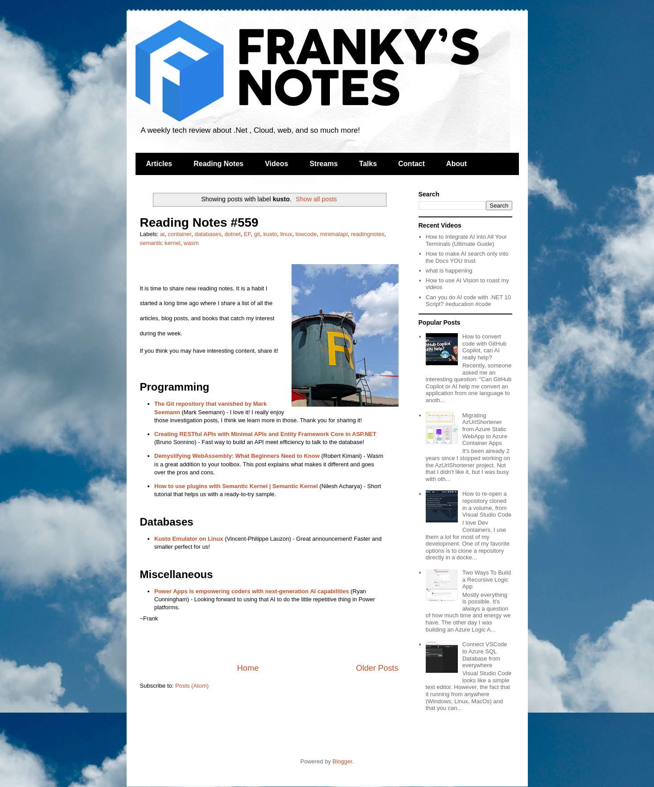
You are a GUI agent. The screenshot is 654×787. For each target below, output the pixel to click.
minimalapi (334, 234)
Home (248, 668)
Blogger (342, 761)
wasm (191, 243)
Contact (411, 163)
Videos (276, 163)
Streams (323, 163)
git (257, 234)
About (456, 163)
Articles (159, 163)
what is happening (449, 270)
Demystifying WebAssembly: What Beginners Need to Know (237, 456)
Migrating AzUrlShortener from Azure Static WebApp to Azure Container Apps (484, 429)
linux (286, 234)
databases (207, 234)
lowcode (306, 234)
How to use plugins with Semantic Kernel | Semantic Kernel (236, 486)
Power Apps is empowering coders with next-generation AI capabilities (251, 591)
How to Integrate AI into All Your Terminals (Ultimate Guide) (466, 240)
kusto (270, 234)
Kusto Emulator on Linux (188, 538)
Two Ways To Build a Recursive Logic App (486, 579)
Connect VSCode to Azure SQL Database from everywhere (484, 655)
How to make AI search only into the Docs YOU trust (467, 257)
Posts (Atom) (192, 685)
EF (247, 234)
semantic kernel (160, 243)
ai (162, 234)
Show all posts (316, 199)
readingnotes (367, 234)
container (179, 234)
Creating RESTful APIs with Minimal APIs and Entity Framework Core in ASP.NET (265, 434)
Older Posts (377, 668)
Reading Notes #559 (199, 222)
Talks (368, 163)
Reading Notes (218, 163)
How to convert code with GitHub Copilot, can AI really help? (484, 347)
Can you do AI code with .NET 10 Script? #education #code (468, 301)
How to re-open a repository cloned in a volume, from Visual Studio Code (486, 504)
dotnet (233, 234)
